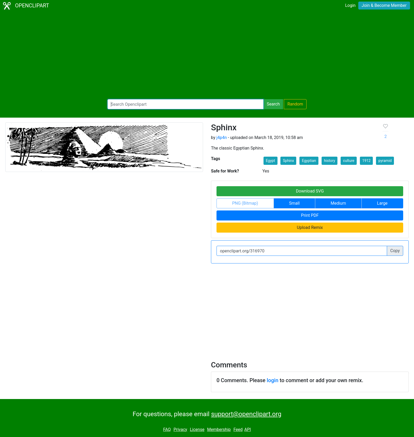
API (247, 429)
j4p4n (221, 137)
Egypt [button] (270, 161)
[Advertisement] (207, 55)
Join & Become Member (384, 5)
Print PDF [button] (310, 215)
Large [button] (382, 203)
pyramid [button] (385, 161)
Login (350, 5)
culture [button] (348, 161)
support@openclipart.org (246, 414)
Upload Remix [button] (310, 227)
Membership (218, 429)
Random (295, 104)
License (197, 429)
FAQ (167, 429)
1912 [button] (366, 161)
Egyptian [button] (309, 161)
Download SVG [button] (310, 191)
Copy (395, 250)
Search (273, 104)
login (272, 380)
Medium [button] (338, 203)
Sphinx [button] (288, 161)
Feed (238, 429)
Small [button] (294, 203)
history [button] (329, 161)
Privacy (180, 429)
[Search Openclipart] (185, 104)
